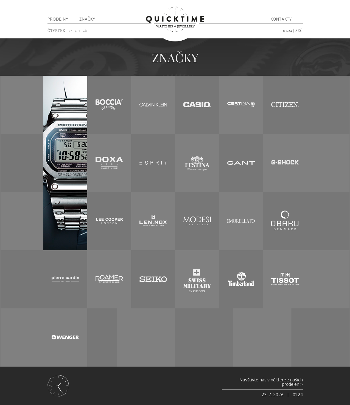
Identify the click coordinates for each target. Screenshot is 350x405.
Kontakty (281, 19)
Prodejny (57, 19)
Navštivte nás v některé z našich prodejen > (271, 382)
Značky (87, 19)
